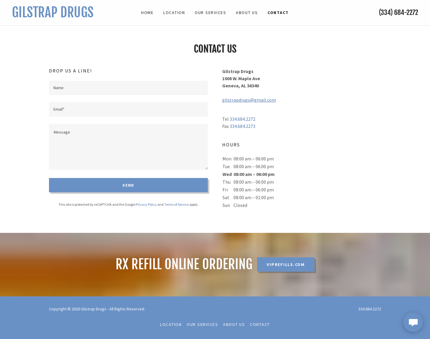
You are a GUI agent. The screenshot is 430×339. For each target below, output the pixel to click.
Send (128, 185)
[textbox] (128, 88)
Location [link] (174, 12)
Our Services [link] (210, 12)
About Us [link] (247, 12)
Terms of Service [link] (176, 204)
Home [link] (147, 12)
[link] (62, 15)
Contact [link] (278, 12)
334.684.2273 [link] (242, 126)
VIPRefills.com (286, 264)
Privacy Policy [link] (146, 204)
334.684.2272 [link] (242, 119)
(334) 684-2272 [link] (398, 12)
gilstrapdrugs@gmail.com (249, 100)
